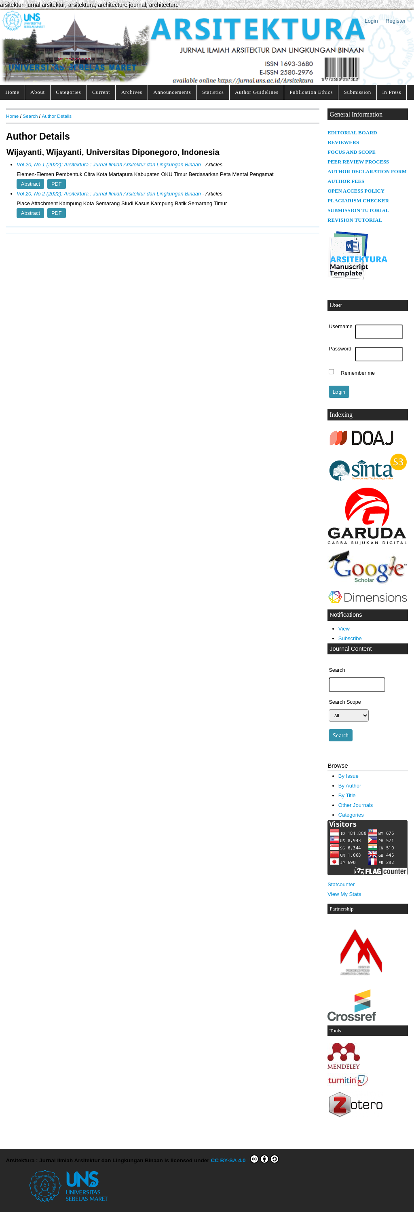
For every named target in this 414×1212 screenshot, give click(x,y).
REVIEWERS (343, 142)
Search (30, 116)
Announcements (172, 92)
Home (12, 92)
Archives (131, 92)
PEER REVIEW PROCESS (358, 162)
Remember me (358, 373)
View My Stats (344, 894)
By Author (349, 786)
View (344, 629)
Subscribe (350, 638)
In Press (391, 92)
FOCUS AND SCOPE (351, 152)
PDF (56, 184)
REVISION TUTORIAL (354, 220)
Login (371, 21)
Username (340, 326)
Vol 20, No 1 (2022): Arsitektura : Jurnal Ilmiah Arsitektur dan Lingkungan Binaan (109, 164)
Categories (68, 92)
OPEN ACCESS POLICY (355, 191)
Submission (357, 92)
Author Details (57, 116)
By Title (347, 795)
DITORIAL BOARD (354, 133)
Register (396, 21)
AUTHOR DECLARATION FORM (367, 171)
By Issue (348, 776)
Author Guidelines (257, 92)
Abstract (30, 184)
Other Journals (355, 805)
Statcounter (341, 884)
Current (101, 92)
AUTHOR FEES (345, 181)
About (37, 92)
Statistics (213, 92)
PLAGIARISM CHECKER (358, 201)
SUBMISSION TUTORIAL (358, 210)
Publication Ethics (311, 92)
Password (340, 349)
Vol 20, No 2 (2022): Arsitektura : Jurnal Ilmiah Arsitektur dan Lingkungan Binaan (109, 194)
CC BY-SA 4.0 (245, 1159)
